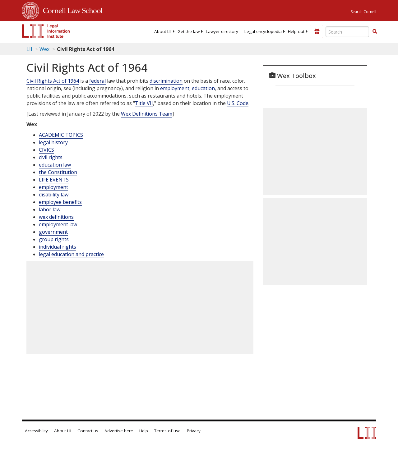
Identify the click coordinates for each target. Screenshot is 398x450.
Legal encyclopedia (263, 31)
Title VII (144, 103)
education (203, 88)
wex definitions (56, 217)
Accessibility (36, 431)
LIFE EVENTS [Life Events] (54, 179)
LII (29, 49)
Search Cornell (363, 11)
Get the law (189, 31)
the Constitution (58, 172)
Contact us (87, 431)
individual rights (57, 246)
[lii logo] (46, 31)
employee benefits (60, 202)
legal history (53, 142)
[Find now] (375, 32)
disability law (53, 194)
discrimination (166, 80)
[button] (375, 31)
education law (55, 164)
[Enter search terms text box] (347, 31)
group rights (54, 239)
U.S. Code (237, 103)
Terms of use (167, 431)
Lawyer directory (222, 31)
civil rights (50, 157)
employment (174, 88)
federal (97, 80)
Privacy (194, 431)
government (53, 231)
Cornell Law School (71, 9)
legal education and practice (71, 254)
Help (143, 431)
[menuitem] (162, 31)
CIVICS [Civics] (46, 149)
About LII (162, 31)
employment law (58, 224)
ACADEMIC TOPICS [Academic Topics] (61, 134)
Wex (44, 49)
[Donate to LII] (317, 31)
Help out (296, 31)
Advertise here (118, 431)
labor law (49, 209)
